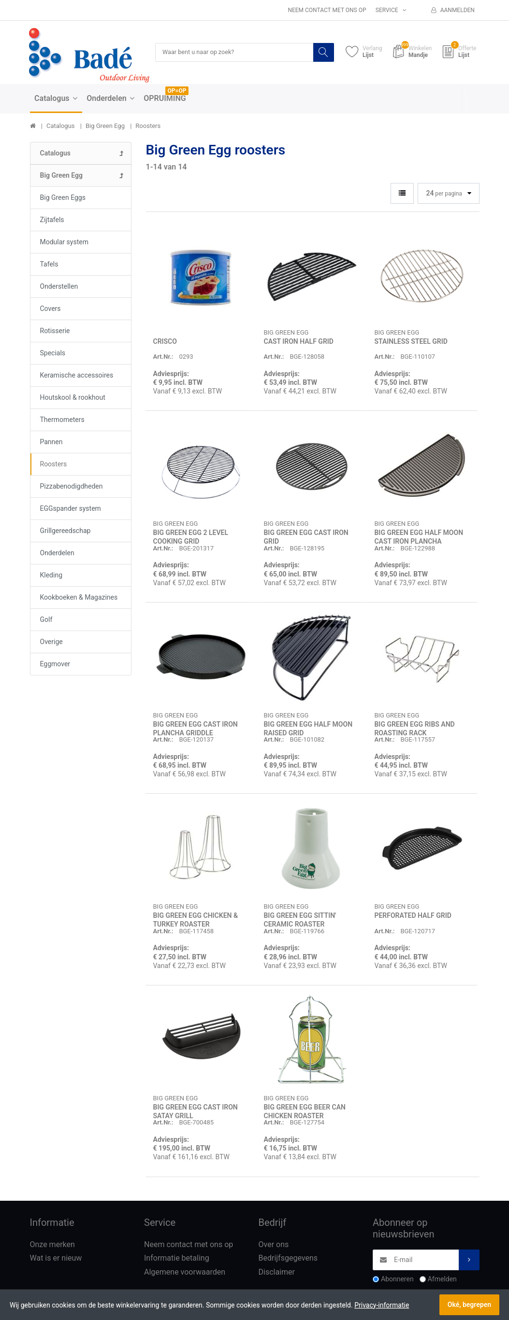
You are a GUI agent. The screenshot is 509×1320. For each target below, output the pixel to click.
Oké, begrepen (469, 1304)
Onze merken (52, 1245)
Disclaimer (277, 1272)
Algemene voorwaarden (184, 1272)
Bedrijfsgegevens (288, 1258)
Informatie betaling (176, 1258)
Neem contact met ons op (327, 10)
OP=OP (177, 91)
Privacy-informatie (381, 1305)
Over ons (274, 1245)
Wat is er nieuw (56, 1258)
